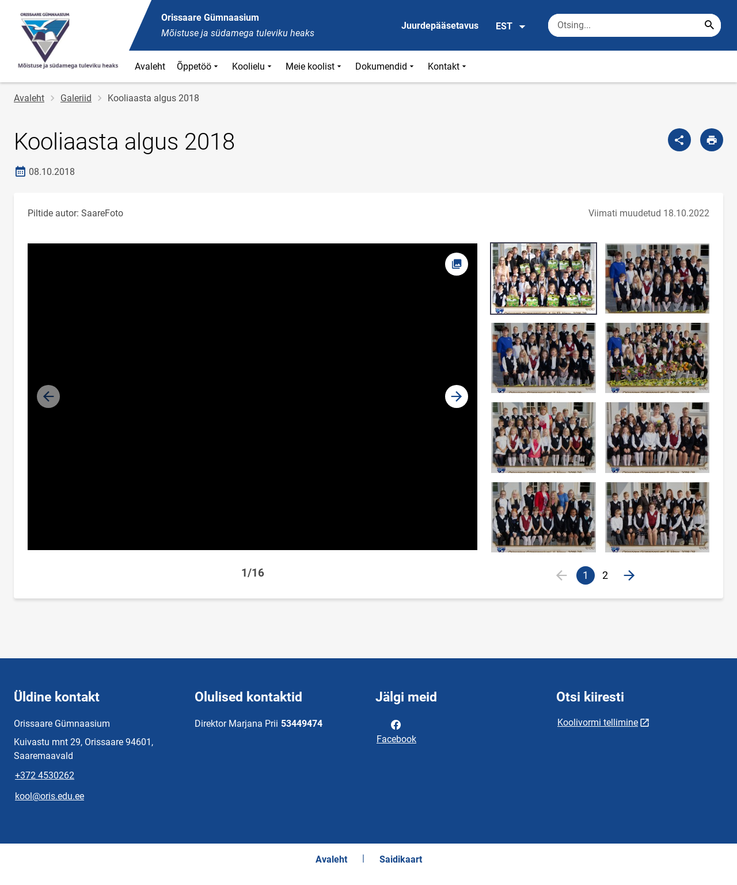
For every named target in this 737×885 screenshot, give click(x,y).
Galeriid (76, 98)
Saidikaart (400, 859)
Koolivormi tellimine (597, 722)
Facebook (396, 731)
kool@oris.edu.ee (49, 796)
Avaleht (150, 66)
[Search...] (709, 25)
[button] (456, 396)
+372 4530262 (44, 775)
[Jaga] (679, 139)
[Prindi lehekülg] (711, 139)
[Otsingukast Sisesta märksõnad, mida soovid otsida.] (634, 25)
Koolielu (253, 66)
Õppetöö (199, 66)
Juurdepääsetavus (439, 25)
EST (511, 26)
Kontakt (448, 66)
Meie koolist (315, 66)
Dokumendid (385, 66)
